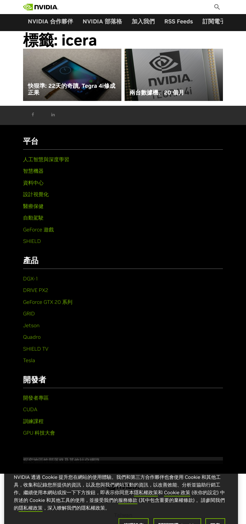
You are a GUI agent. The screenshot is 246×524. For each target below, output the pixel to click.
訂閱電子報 (216, 21)
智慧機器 (33, 171)
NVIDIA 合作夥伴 (50, 21)
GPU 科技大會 (39, 432)
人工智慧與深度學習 (46, 159)
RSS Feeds (178, 21)
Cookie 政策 (177, 499)
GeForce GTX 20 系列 (47, 302)
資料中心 (33, 182)
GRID (29, 313)
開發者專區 (36, 398)
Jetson (31, 325)
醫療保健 (33, 206)
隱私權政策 (146, 499)
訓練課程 (33, 421)
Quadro (32, 337)
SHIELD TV (35, 348)
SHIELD (32, 241)
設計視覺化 (36, 194)
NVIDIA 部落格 (102, 21)
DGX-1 (30, 278)
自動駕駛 (33, 217)
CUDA (30, 409)
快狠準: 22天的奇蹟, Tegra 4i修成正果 (71, 89)
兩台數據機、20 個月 (156, 92)
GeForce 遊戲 (38, 229)
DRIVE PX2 (35, 290)
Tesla (29, 360)
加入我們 (143, 21)
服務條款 (127, 506)
